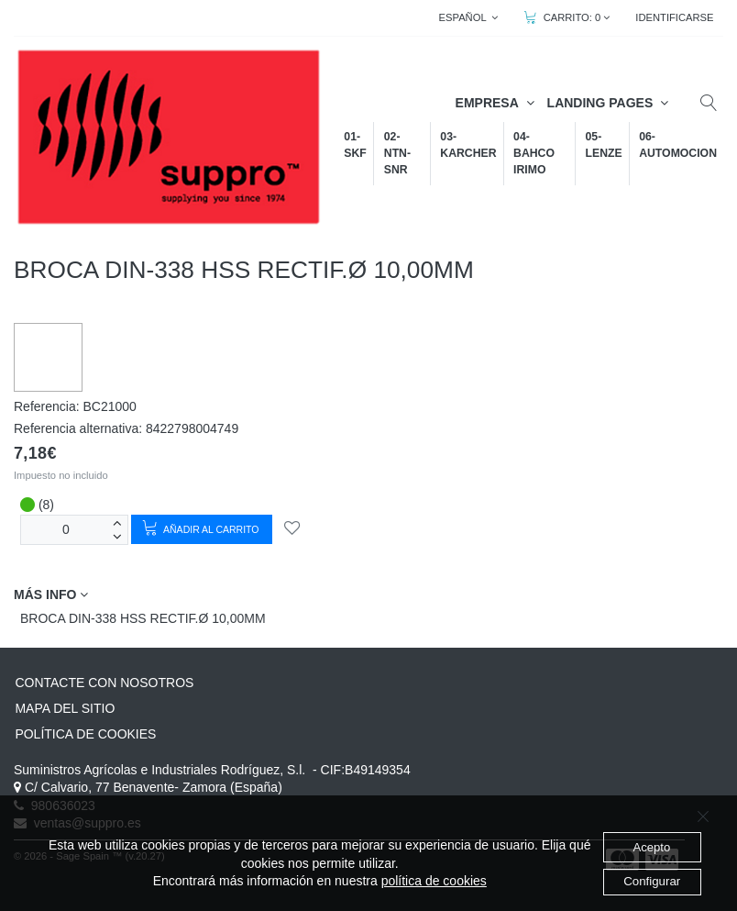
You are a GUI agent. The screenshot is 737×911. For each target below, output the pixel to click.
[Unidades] (66, 530)
